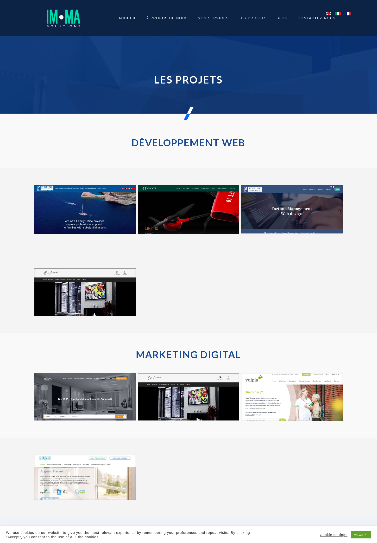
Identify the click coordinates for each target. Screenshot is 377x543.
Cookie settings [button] (333, 535)
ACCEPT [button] (361, 535)
